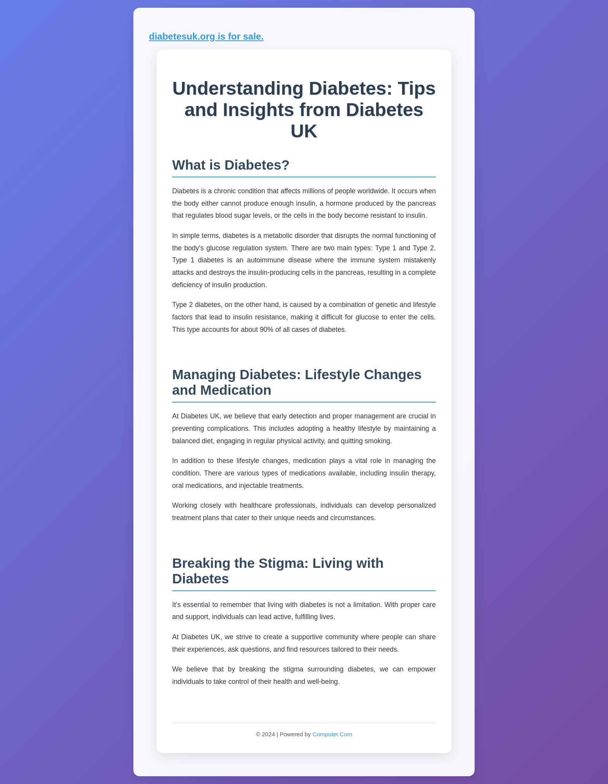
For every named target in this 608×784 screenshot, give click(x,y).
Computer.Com (332, 734)
